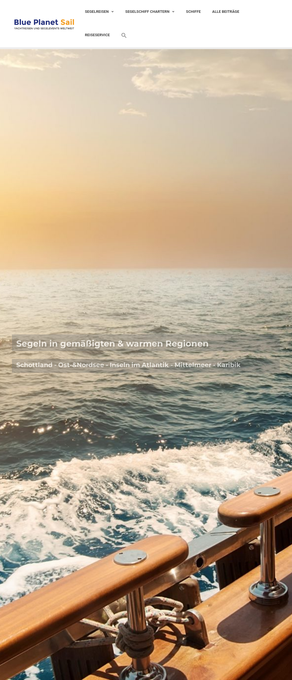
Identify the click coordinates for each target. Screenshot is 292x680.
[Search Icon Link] (121, 35)
